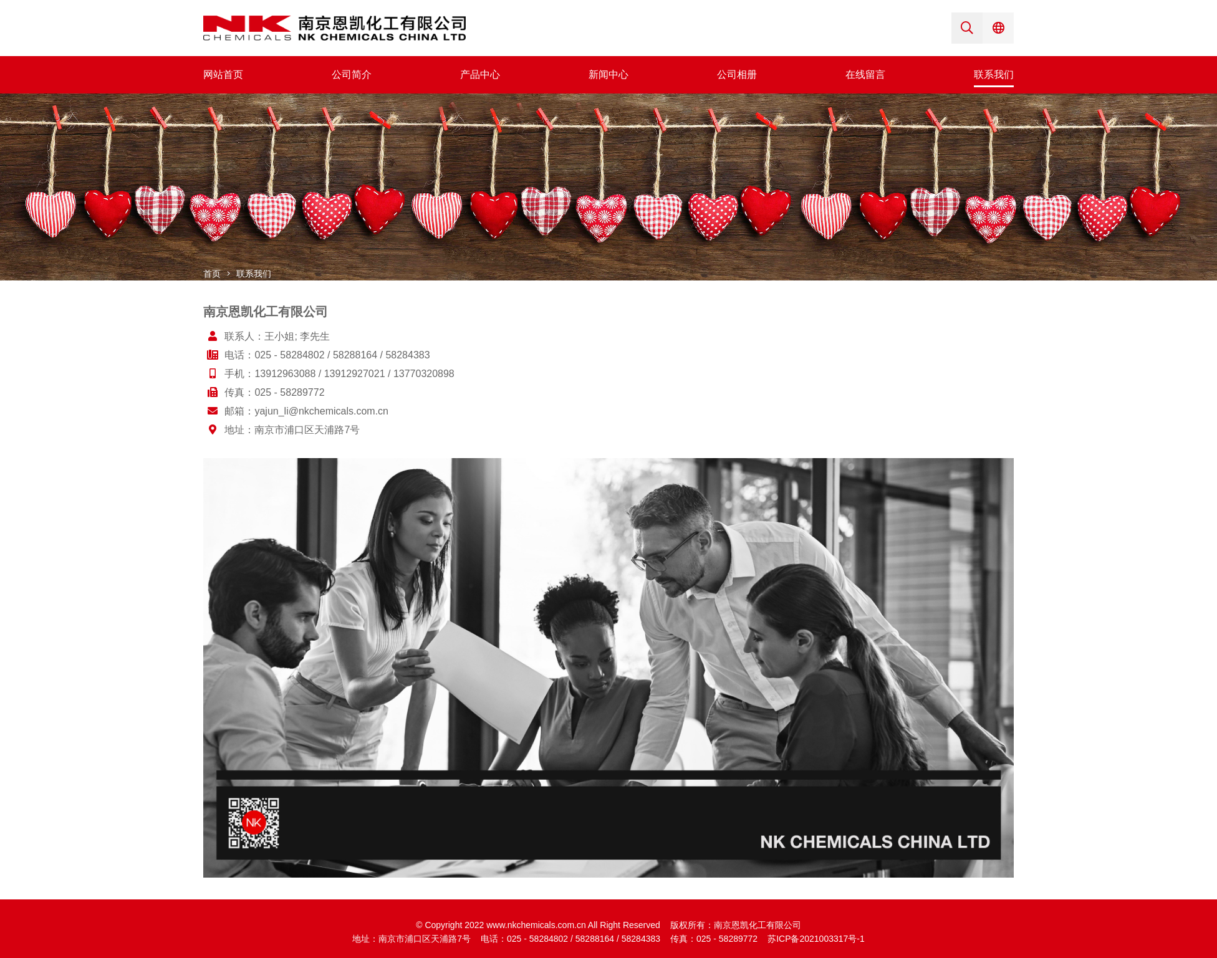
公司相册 (737, 74)
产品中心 (480, 74)
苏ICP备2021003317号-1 (816, 939)
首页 (212, 274)
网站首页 (223, 74)
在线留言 (865, 74)
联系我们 (994, 74)
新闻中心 (608, 74)
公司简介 (352, 74)
